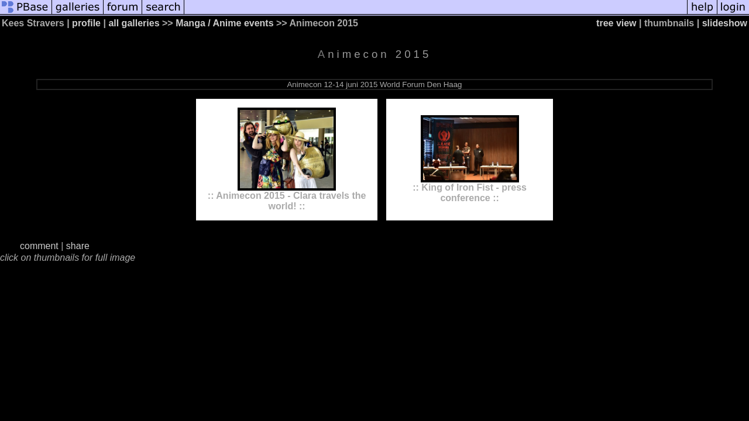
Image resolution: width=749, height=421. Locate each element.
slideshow (724, 23)
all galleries (133, 23)
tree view (616, 23)
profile (86, 23)
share (78, 246)
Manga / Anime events (224, 23)
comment (39, 246)
